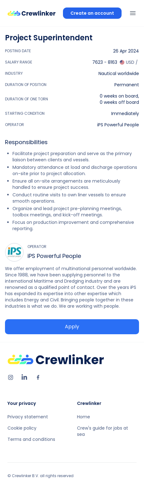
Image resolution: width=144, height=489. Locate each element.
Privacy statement (27, 417)
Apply (72, 326)
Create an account (92, 13)
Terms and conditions (31, 439)
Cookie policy (21, 428)
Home (83, 417)
